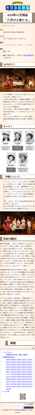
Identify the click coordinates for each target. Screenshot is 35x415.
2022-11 (29, 367)
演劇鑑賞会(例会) (9, 357)
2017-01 (8, 381)
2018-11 (29, 376)
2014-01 (8, 389)
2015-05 (24, 384)
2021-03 (29, 371)
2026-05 (8, 359)
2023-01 (24, 367)
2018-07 (13, 379)
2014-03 (29, 386)
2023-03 (19, 367)
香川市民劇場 (28, 55)
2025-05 (13, 362)
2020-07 (19, 374)
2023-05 (13, 367)
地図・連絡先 (23, 354)
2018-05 (19, 379)
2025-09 (29, 359)
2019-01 (24, 376)
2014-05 (24, 386)
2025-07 (8, 362)
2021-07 (19, 371)
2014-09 (19, 386)
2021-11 (8, 371)
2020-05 (24, 374)
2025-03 (19, 362)
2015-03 (29, 384)
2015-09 (13, 384)
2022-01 (29, 369)
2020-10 (13, 374)
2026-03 (13, 359)
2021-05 (24, 371)
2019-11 (8, 376)
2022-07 (13, 369)
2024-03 (19, 364)
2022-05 (19, 369)
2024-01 (24, 364)
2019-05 (13, 376)
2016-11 (13, 381)
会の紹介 (15, 354)
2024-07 (13, 364)
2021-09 (13, 371)
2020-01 (29, 374)
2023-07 (8, 367)
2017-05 (24, 379)
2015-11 (8, 384)
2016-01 (29, 381)
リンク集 (6, 391)
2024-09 (8, 364)
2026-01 (19, 359)
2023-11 (29, 364)
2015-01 (8, 386)
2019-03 (19, 376)
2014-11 (13, 386)
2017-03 (29, 379)
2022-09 (8, 369)
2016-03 (24, 381)
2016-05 (19, 381)
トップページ (7, 352)
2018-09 (8, 379)
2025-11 (24, 359)
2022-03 (24, 369)
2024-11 (29, 362)
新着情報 (9, 354)
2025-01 (24, 362)
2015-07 (19, 384)
